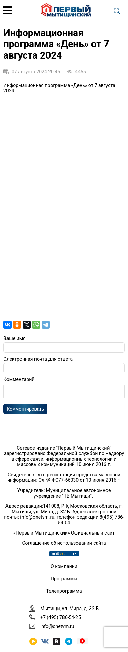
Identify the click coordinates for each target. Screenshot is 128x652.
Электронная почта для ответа (38, 359)
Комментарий (18, 379)
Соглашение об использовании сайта (64, 543)
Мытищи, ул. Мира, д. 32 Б (69, 608)
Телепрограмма (64, 591)
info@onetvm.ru (37, 517)
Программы (64, 578)
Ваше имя (14, 338)
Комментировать (25, 411)
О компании (64, 566)
